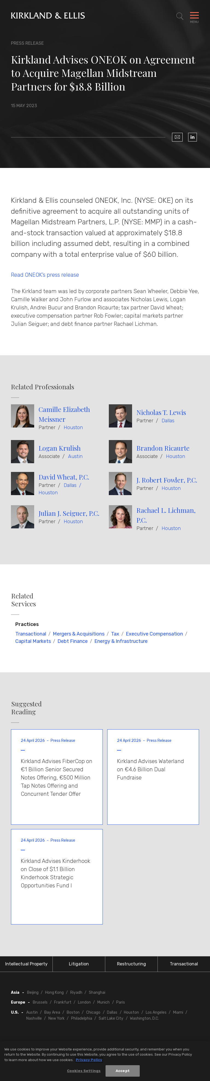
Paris (120, 1002)
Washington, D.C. (144, 1018)
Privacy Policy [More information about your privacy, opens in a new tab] (89, 1060)
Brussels (40, 1002)
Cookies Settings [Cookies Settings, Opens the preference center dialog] (84, 1071)
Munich (103, 1002)
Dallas (168, 421)
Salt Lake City (111, 1018)
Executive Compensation (154, 634)
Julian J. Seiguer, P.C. (69, 513)
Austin (75, 456)
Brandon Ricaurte (162, 448)
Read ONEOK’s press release (45, 275)
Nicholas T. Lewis (161, 412)
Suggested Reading (26, 708)
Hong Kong (54, 992)
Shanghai (97, 992)
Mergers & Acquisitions (78, 634)
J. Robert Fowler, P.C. (166, 479)
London (84, 1002)
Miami (178, 1012)
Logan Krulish (60, 448)
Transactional (30, 634)
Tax (115, 634)
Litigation (79, 963)
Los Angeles (156, 1012)
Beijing (33, 992)
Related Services (23, 600)
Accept (123, 1071)
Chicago (93, 1012)
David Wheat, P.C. (64, 476)
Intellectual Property (26, 963)
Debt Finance (72, 641)
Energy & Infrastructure (121, 641)
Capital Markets (33, 641)
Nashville (34, 1018)
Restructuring (131, 963)
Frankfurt (62, 1002)
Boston (73, 1012)
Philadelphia (81, 1018)
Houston (73, 427)
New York (56, 1018)
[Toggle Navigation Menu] (194, 16)
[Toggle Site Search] (180, 16)
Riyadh (76, 992)
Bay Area (52, 1012)
